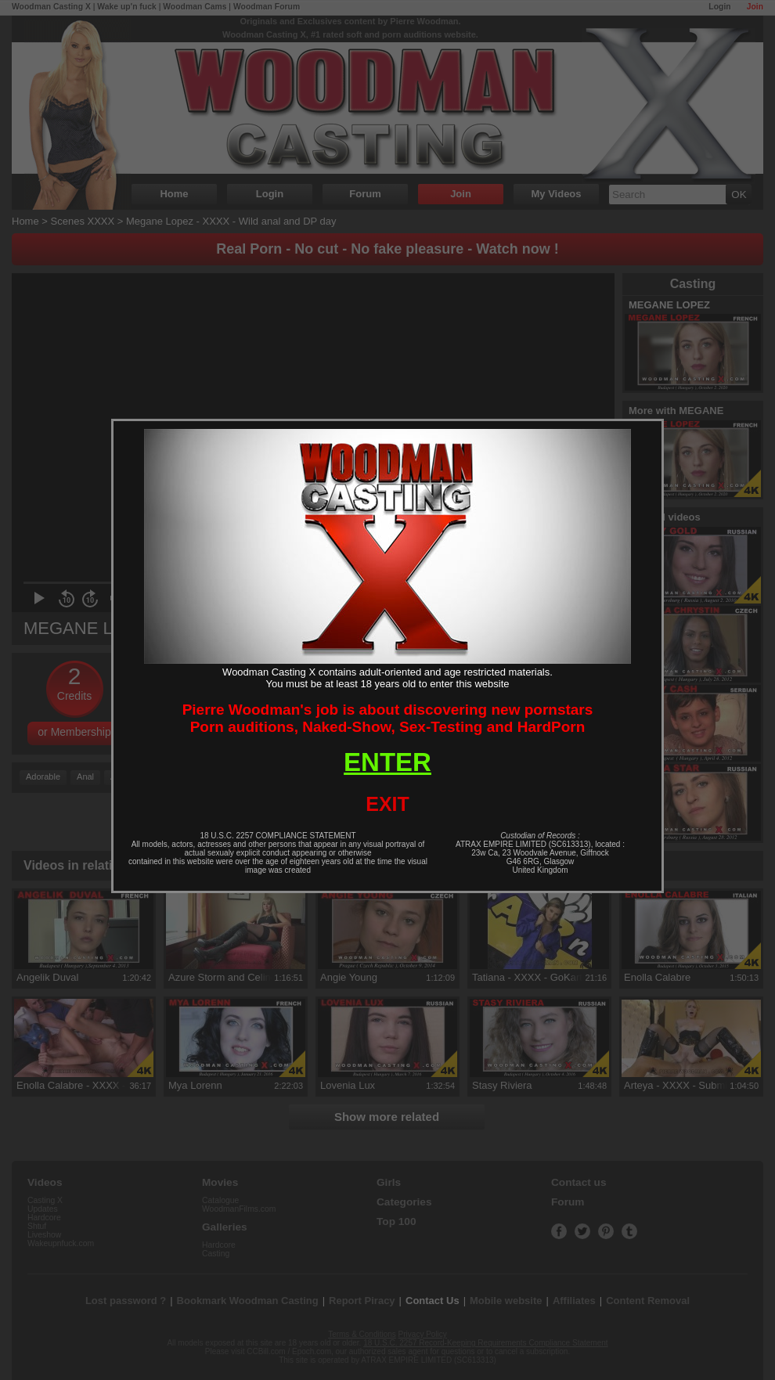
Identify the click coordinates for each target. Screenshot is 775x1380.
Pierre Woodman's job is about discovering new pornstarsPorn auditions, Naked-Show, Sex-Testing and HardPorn (387, 718)
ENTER (387, 762)
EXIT (387, 804)
